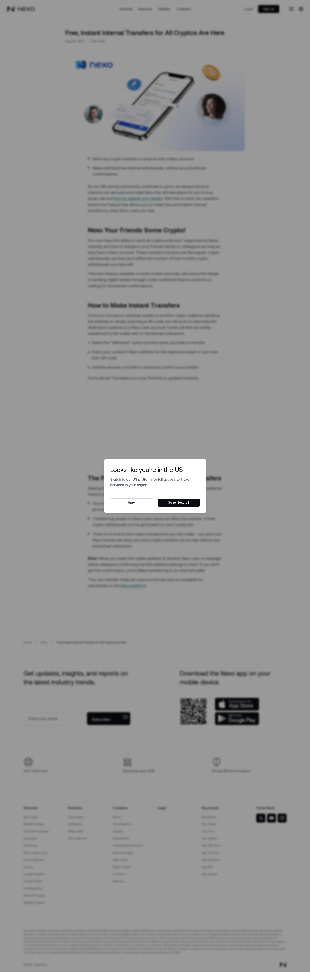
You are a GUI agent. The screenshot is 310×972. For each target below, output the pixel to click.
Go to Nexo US (179, 502)
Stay (131, 502)
